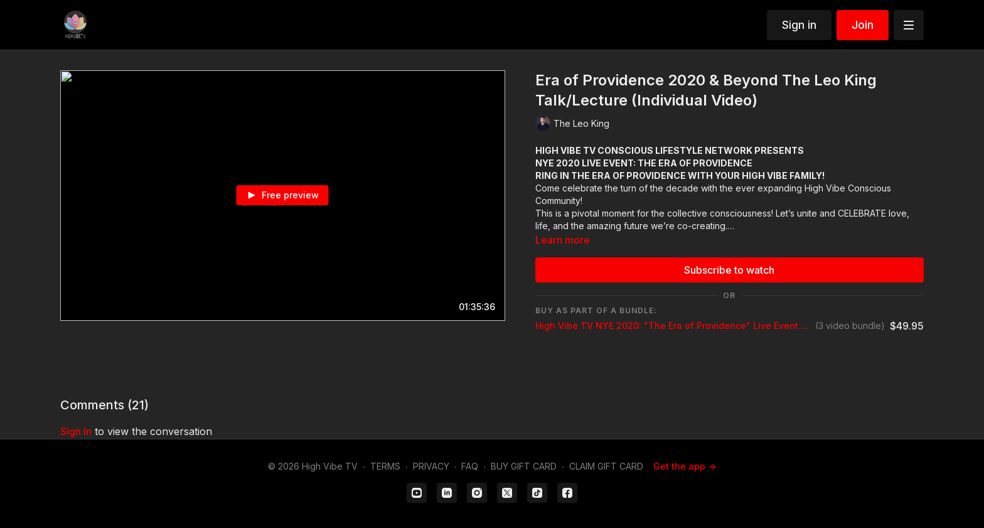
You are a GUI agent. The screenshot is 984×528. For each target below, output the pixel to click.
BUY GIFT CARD (524, 466)
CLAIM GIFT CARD (606, 466)
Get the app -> (684, 466)
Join (863, 24)
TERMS (385, 466)
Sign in (799, 24)
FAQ (469, 466)
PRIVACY (431, 466)
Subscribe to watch (729, 270)
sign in (76, 431)
